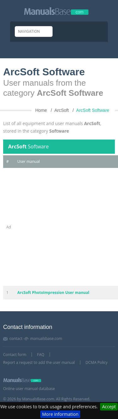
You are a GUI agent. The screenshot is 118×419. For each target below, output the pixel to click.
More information (60, 414)
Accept (109, 407)
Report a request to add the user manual (39, 362)
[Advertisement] (59, 227)
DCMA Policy (97, 362)
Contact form (14, 354)
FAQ (40, 354)
